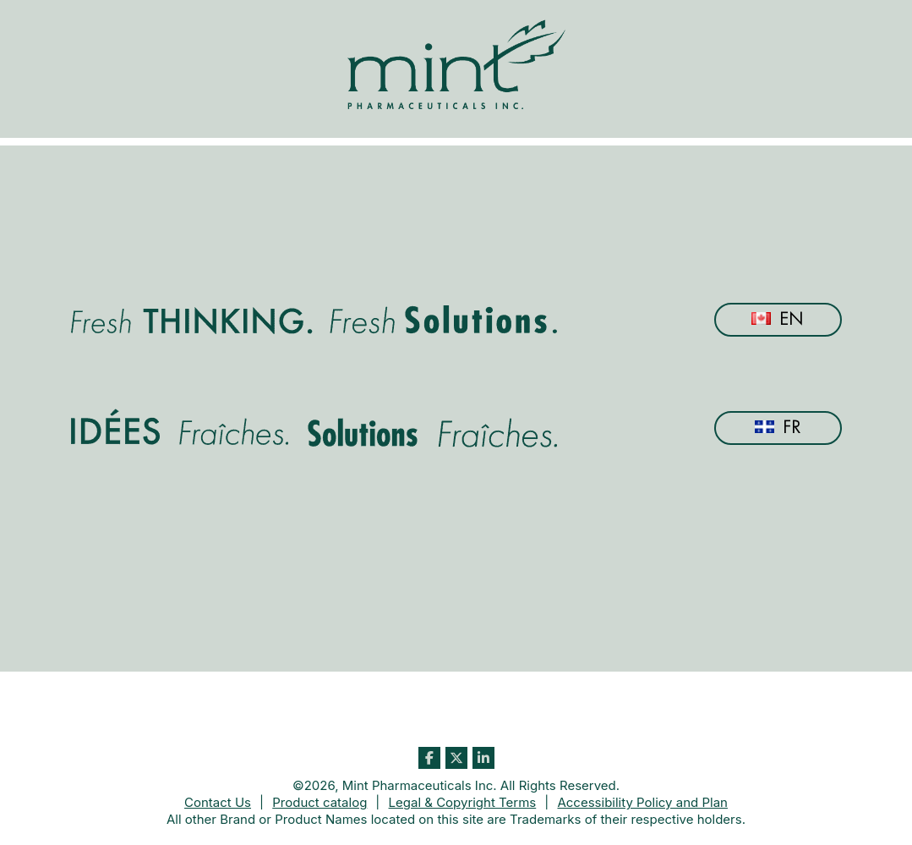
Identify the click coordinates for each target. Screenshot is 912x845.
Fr (778, 427)
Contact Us (217, 802)
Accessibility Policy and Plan (642, 802)
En (777, 319)
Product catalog (319, 802)
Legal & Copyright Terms (463, 802)
